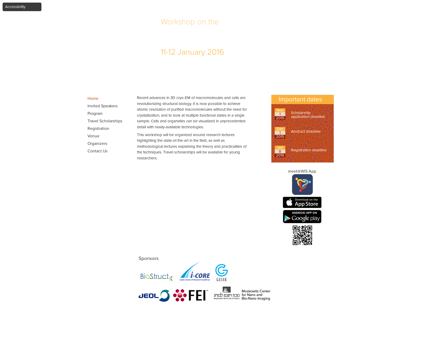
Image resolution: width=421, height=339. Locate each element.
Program (95, 113)
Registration (98, 128)
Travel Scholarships (105, 121)
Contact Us (97, 151)
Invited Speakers (103, 106)
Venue (93, 136)
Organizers (97, 143)
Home (93, 98)
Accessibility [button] (15, 6)
